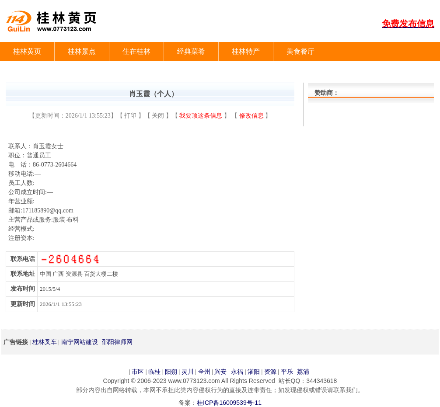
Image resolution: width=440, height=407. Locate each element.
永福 (237, 371)
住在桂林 (136, 51)
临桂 (154, 371)
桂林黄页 (27, 51)
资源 (270, 371)
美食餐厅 (300, 51)
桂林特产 (246, 51)
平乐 (287, 371)
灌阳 (254, 371)
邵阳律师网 (117, 341)
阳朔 (171, 371)
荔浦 (303, 371)
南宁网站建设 (79, 341)
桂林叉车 (44, 341)
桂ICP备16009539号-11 (229, 402)
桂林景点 (82, 51)
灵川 (188, 371)
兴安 (220, 371)
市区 (138, 371)
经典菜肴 (191, 51)
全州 (204, 371)
